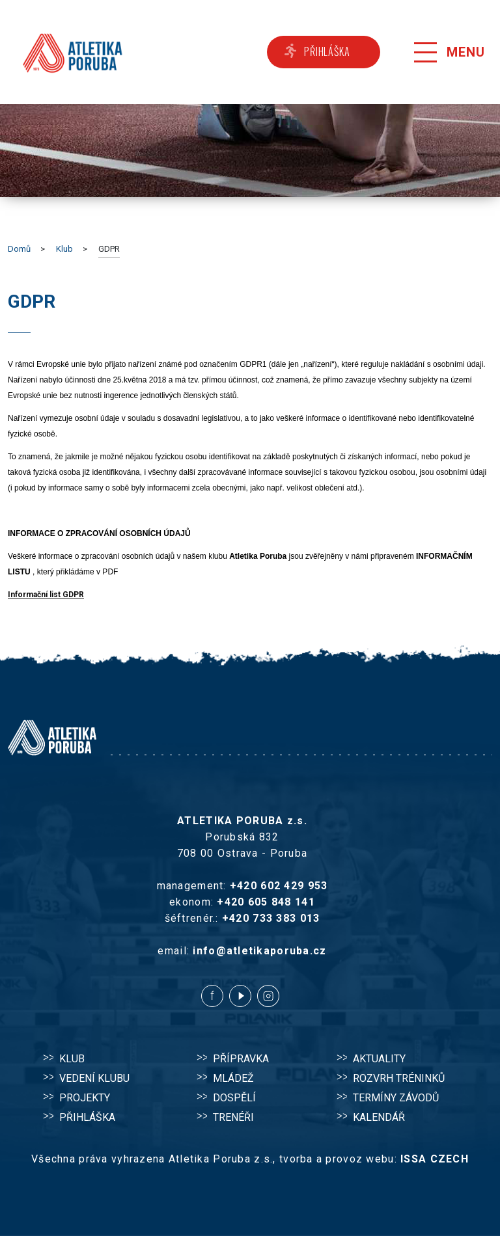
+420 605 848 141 (265, 902)
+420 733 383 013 (271, 918)
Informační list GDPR (46, 594)
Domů (19, 249)
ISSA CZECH (434, 1159)
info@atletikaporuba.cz (259, 951)
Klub (64, 249)
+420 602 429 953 (278, 886)
